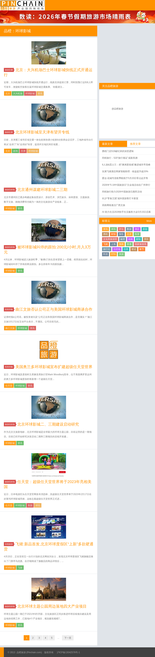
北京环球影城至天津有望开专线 (42, 132)
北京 (7, 93)
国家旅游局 (140, 244)
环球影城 (30, 93)
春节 (141, 249)
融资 (122, 239)
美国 (30, 505)
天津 (23, 151)
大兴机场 (17, 93)
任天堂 (8, 385)
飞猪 (20, 567)
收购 (130, 239)
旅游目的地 (10, 190)
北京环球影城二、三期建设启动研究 (48, 424)
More (149, 221)
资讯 (40, 93)
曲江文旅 (10, 328)
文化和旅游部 (110, 239)
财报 (113, 234)
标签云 (106, 220)
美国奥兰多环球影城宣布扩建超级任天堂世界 (53, 367)
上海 (113, 244)
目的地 (116, 249)
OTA (113, 254)
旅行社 (106, 249)
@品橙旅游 (117, 108)
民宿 (105, 254)
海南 (121, 244)
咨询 (15, 151)
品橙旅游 (22, 5)
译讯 (37, 505)
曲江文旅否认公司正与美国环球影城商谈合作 (53, 309)
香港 (129, 244)
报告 (121, 234)
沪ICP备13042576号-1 (68, 652)
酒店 (137, 229)
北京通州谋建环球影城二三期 (42, 189)
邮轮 (138, 239)
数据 (129, 229)
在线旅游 (9, 544)
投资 (137, 234)
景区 (146, 239)
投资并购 (9, 309)
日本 (126, 249)
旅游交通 (9, 70)
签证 (134, 249)
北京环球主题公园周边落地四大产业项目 (52, 606)
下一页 (67, 638)
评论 (121, 229)
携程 (105, 234)
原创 (145, 229)
